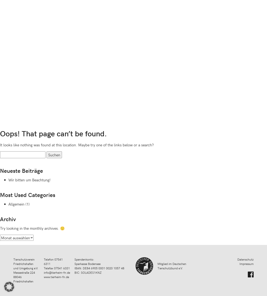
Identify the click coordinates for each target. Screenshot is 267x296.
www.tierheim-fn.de (56, 277)
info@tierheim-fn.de (57, 273)
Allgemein (16, 204)
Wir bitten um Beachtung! (29, 179)
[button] (9, 287)
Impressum (246, 264)
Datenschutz (245, 259)
